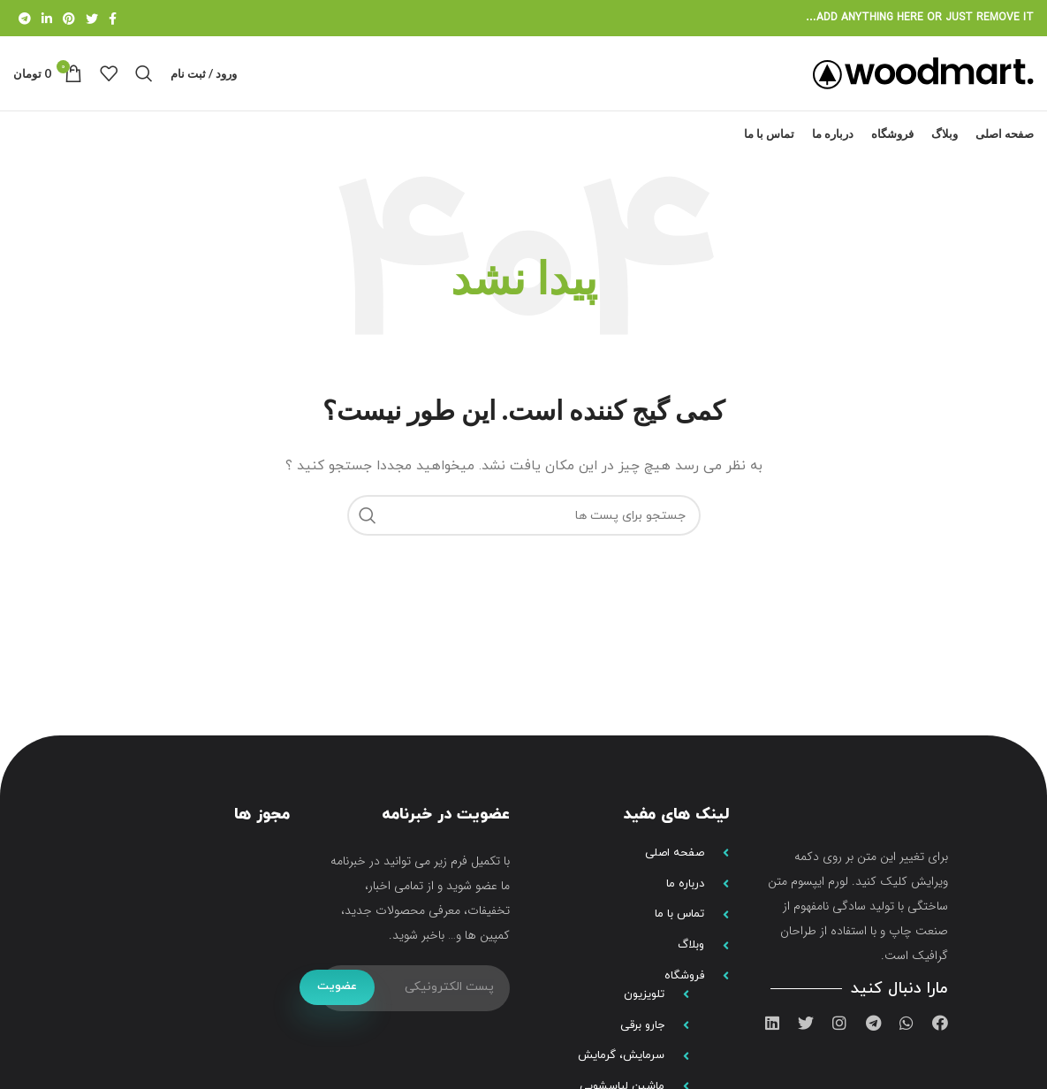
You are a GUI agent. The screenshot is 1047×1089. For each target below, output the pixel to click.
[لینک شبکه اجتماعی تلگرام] (24, 18)
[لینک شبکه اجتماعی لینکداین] (46, 18)
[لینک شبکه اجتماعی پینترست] (68, 18)
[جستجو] (144, 83)
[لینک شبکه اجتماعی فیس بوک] (112, 18)
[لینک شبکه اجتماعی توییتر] (91, 18)
